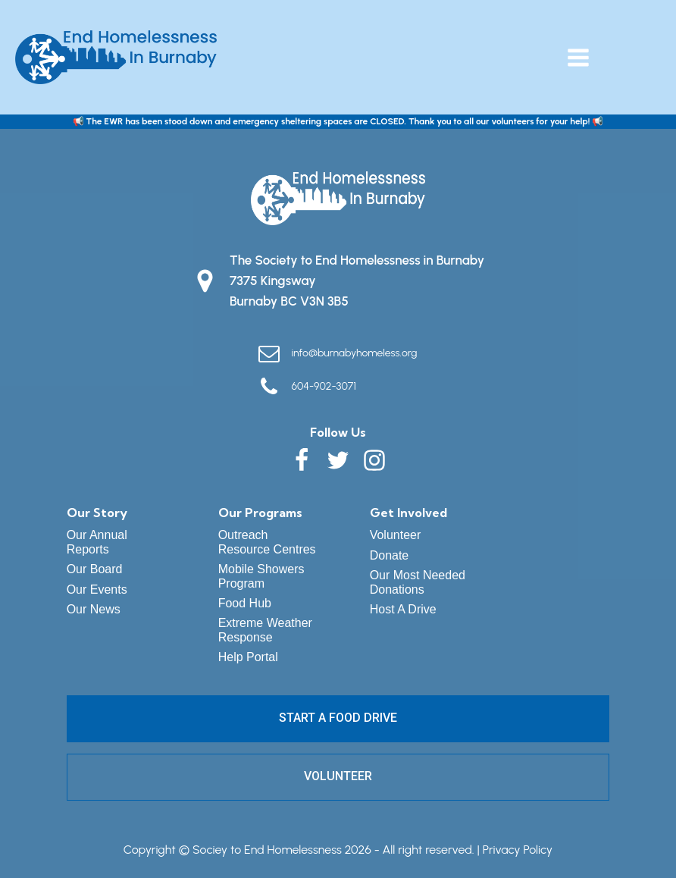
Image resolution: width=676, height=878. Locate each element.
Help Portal (248, 657)
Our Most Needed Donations (417, 582)
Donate (389, 555)
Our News (93, 609)
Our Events (97, 589)
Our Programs (260, 512)
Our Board (95, 569)
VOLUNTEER (338, 776)
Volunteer (395, 534)
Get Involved (408, 512)
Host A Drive (403, 609)
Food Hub (244, 603)
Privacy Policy (517, 849)
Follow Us (338, 432)
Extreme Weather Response (265, 629)
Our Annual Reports (97, 541)
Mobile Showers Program (261, 576)
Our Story (97, 512)
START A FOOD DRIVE (338, 717)
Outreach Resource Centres (267, 541)
